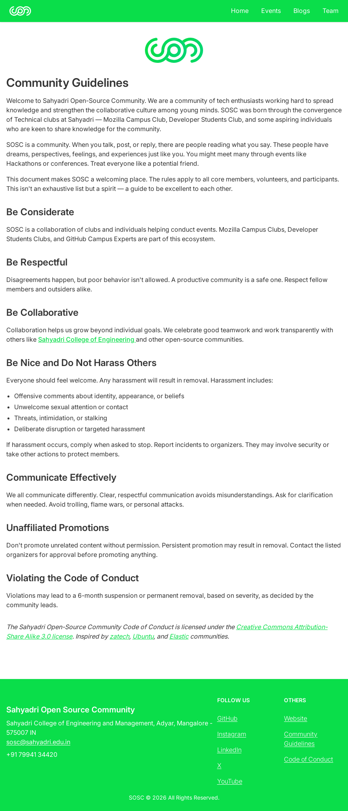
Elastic (179, 636)
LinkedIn (229, 750)
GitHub (227, 718)
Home (240, 11)
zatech (119, 636)
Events (271, 11)
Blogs (301, 11)
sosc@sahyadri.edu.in (38, 742)
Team (330, 11)
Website (295, 718)
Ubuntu (143, 636)
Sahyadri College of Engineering (87, 339)
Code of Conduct (308, 759)
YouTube (229, 781)
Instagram (231, 734)
